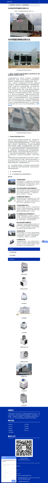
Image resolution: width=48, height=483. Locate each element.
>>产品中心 (10, 426)
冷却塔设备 (24, 303)
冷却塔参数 (24, 318)
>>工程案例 (26, 428)
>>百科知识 (26, 426)
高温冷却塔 (24, 405)
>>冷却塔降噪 (10, 432)
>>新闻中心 (10, 428)
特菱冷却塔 (9, 1)
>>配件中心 (26, 430)
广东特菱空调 (12, 5)
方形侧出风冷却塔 (24, 361)
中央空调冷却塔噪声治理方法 (23, 205)
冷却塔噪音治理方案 (21, 231)
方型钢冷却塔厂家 (24, 347)
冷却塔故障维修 (25, 5)
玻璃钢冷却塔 (24, 376)
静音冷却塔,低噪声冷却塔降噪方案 (24, 222)
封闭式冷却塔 (24, 274)
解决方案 (18, 5)
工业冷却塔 (24, 390)
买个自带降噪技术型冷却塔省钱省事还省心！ (22, 174)
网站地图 (25, 479)
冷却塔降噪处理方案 (21, 239)
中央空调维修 (12, 255)
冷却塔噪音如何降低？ (17, 171)
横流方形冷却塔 (24, 288)
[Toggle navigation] (39, 2)
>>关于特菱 (26, 424)
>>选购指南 (10, 430)
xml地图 (28, 479)
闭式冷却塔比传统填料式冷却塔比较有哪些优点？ (27, 188)
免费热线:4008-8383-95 (24, 481)
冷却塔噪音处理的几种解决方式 (23, 196)
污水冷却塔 (24, 332)
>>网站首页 (10, 424)
